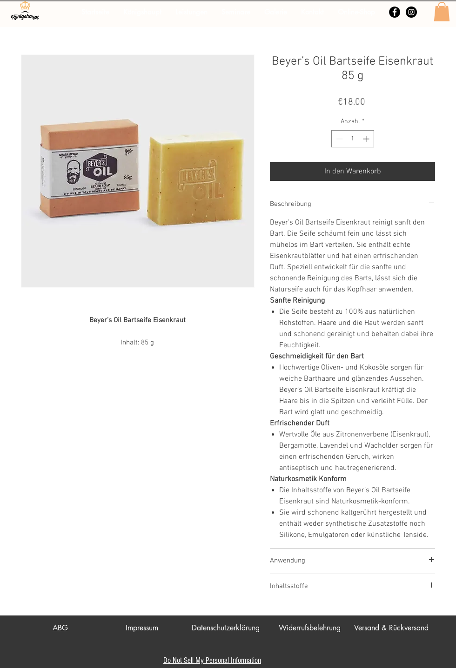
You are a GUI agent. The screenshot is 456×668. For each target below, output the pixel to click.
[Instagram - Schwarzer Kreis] (411, 12)
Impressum (142, 628)
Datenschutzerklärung (226, 628)
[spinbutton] (352, 139)
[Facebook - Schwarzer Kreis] (394, 12)
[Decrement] (338, 139)
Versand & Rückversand (391, 628)
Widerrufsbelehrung (310, 628)
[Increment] (367, 139)
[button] (442, 11)
